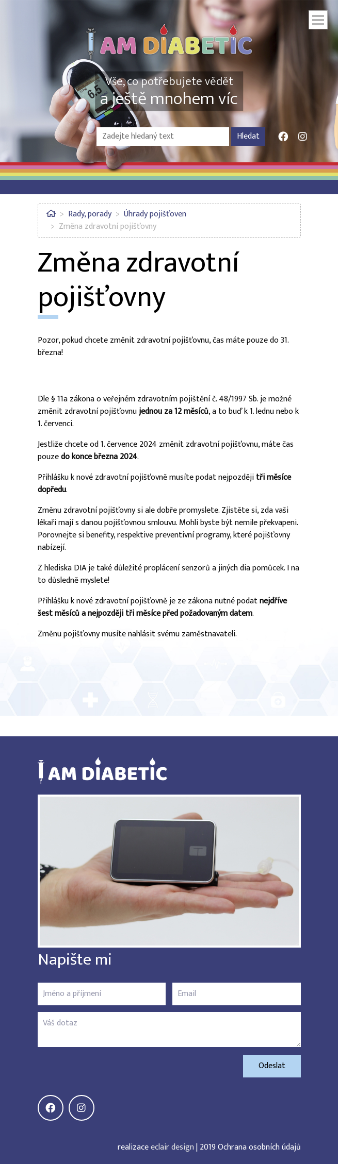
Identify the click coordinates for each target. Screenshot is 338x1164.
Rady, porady (89, 214)
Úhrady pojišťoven (155, 214)
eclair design (172, 1147)
